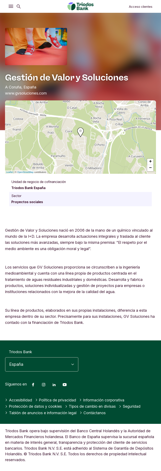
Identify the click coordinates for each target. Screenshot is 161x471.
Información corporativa (103, 400)
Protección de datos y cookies (34, 406)
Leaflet (9, 172)
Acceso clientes (140, 7)
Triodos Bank (20, 351)
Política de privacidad (56, 400)
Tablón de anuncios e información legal (41, 412)
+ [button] (150, 162)
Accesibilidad (18, 400)
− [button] (150, 168)
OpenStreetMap (25, 172)
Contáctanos (94, 412)
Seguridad (132, 406)
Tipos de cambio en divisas (92, 406)
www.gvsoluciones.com (26, 93)
